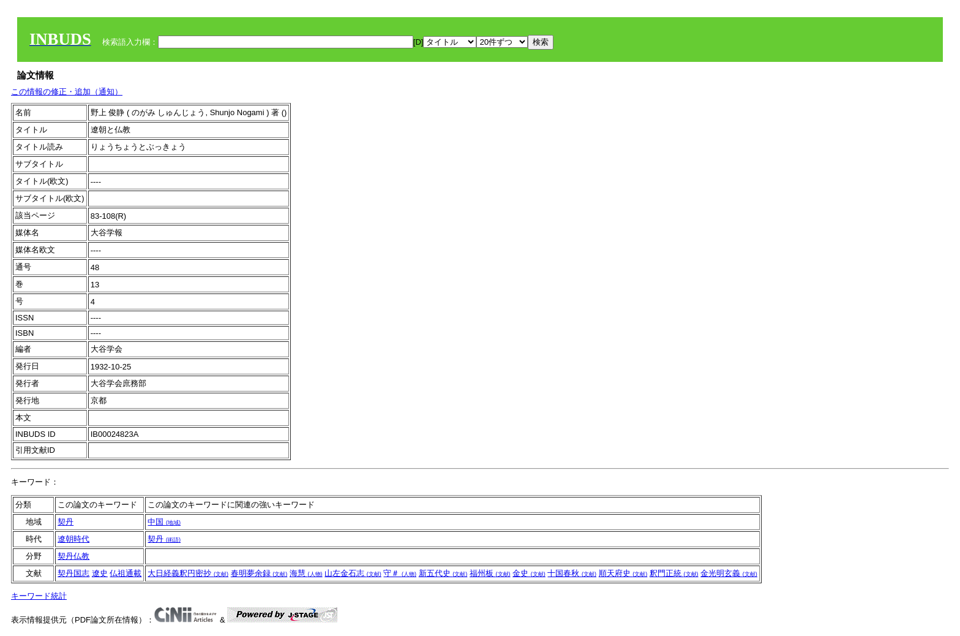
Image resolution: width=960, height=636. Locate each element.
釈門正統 (674, 573)
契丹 (65, 521)
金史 (529, 573)
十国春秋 (571, 573)
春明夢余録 (259, 573)
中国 (164, 521)
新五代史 (443, 573)
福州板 (490, 573)
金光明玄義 (728, 573)
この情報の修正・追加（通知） (66, 91)
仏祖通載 (125, 573)
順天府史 (623, 573)
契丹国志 (73, 573)
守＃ (399, 573)
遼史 (100, 573)
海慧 (306, 573)
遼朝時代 (73, 538)
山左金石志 (352, 573)
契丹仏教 (73, 556)
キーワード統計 (39, 595)
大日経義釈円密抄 (188, 573)
